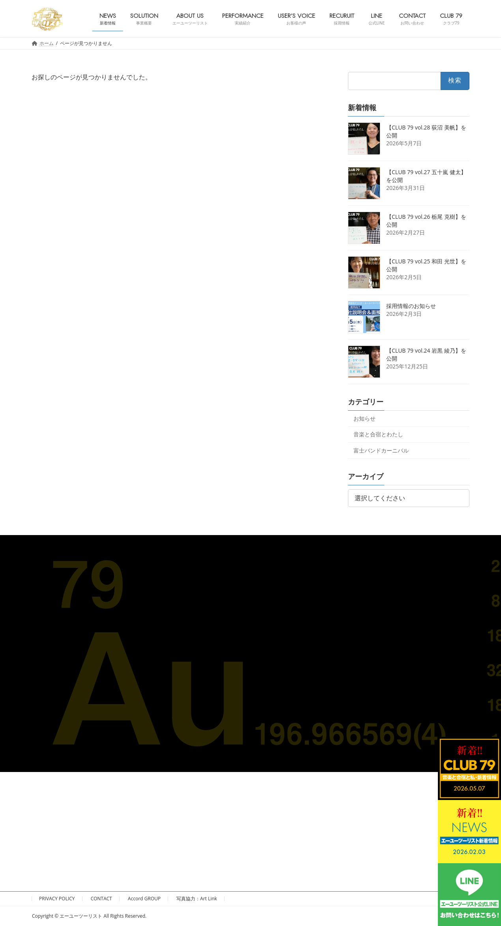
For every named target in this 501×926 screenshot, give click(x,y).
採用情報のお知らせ (411, 305)
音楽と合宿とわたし (378, 434)
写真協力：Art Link (196, 898)
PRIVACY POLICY (57, 898)
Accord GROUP (144, 898)
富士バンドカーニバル (381, 450)
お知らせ (364, 418)
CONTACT (101, 898)
